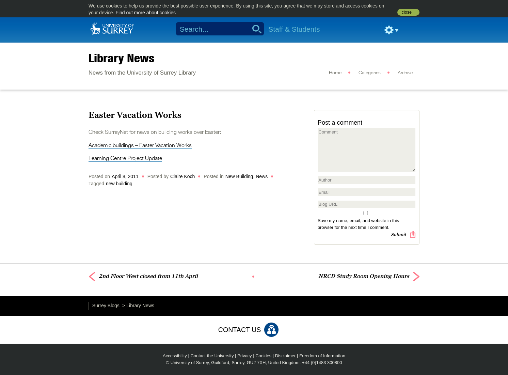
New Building (239, 176)
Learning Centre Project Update (125, 158)
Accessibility (175, 355)
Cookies (263, 355)
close (407, 12)
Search (254, 29)
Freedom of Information (322, 355)
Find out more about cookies (145, 12)
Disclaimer (285, 355)
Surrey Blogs (106, 305)
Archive (405, 73)
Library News (121, 58)
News (262, 176)
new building (119, 183)
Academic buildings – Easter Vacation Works (140, 146)
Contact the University (212, 355)
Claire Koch (182, 176)
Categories (370, 73)
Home (335, 73)
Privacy (244, 355)
